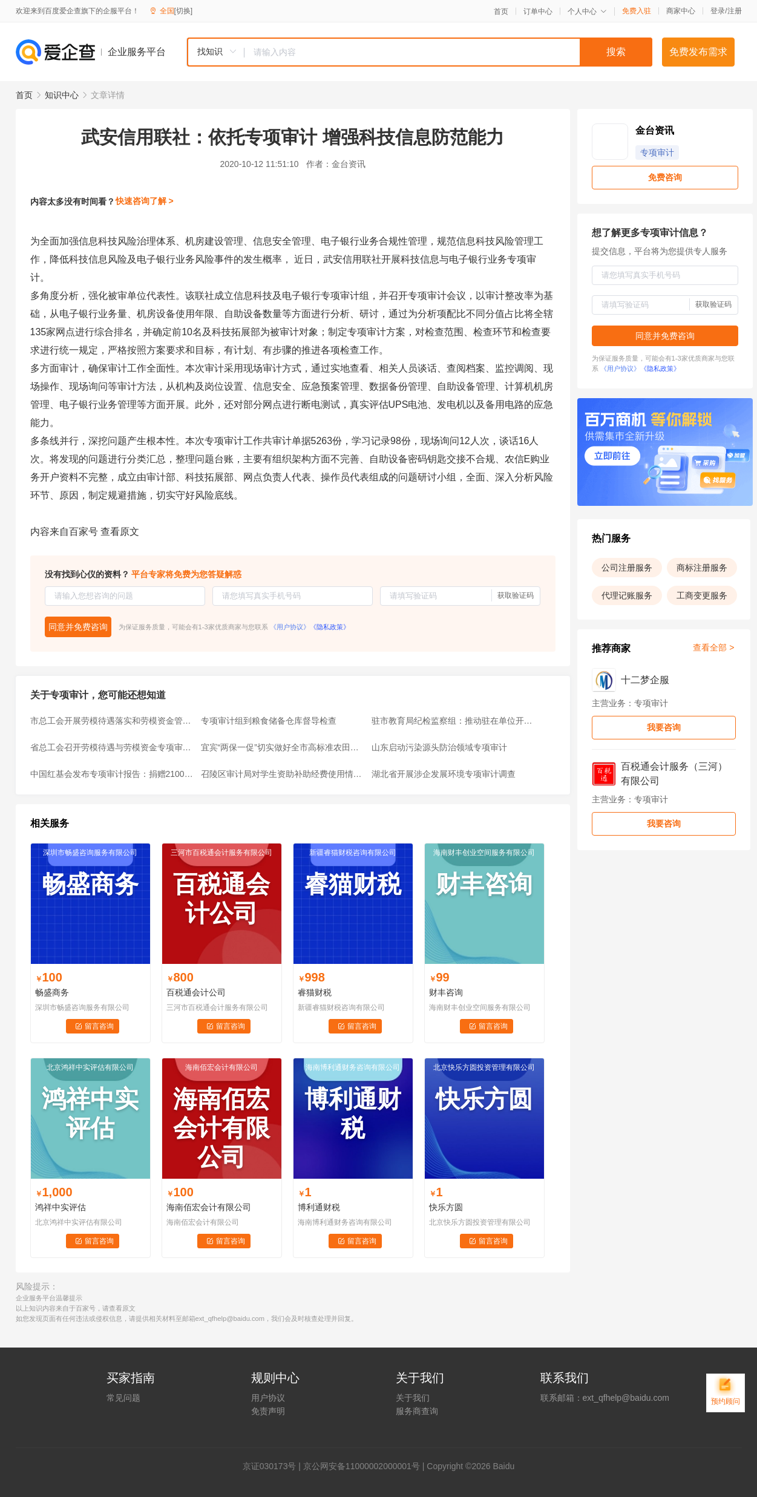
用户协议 (268, 1398)
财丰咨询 (446, 992)
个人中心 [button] (587, 11)
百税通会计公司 (196, 992)
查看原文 (119, 531)
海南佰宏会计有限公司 (208, 1207)
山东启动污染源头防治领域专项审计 (439, 747)
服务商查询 (417, 1411)
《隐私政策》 (330, 627)
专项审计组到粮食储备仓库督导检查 (268, 721)
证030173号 (274, 1466)
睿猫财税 (315, 992)
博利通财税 (319, 1207)
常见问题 (123, 1398)
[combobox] (419, 52)
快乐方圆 (446, 1207)
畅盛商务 (52, 992)
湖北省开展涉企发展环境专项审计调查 (444, 774)
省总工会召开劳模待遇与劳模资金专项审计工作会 (112, 747)
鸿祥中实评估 (60, 1207)
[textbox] (448, 52)
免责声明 (268, 1411)
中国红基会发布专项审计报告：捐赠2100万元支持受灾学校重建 (112, 774)
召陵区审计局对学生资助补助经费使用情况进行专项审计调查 (282, 774)
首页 (501, 11)
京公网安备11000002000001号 (361, 1466)
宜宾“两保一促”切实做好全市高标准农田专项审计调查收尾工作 (282, 747)
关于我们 (413, 1398)
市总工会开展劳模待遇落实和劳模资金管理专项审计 (112, 721)
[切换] (183, 11)
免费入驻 (636, 11)
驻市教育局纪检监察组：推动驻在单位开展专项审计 (453, 721)
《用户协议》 (290, 627)
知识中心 (62, 95)
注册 (734, 11)
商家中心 (680, 11)
